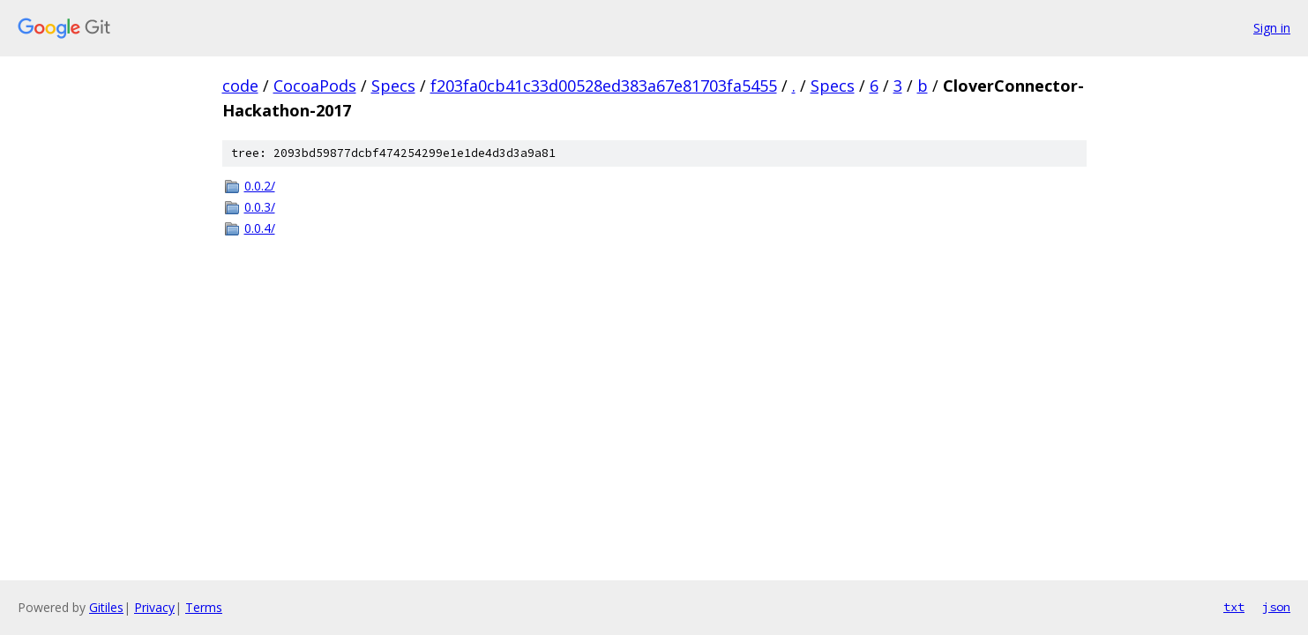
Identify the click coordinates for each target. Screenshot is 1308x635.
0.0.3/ (259, 206)
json (1276, 607)
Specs (393, 85)
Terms (203, 607)
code (240, 85)
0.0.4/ (259, 228)
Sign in (1271, 27)
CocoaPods (314, 85)
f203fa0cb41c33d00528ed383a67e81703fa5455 (603, 85)
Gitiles (106, 607)
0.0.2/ (259, 185)
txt (1233, 607)
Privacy (154, 607)
